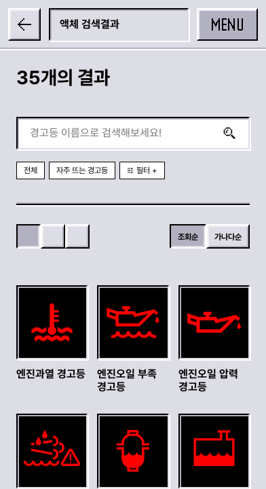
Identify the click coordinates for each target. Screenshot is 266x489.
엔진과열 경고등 (51, 373)
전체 (30, 170)
